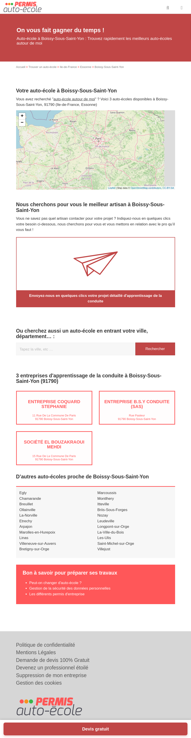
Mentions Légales (36, 652)
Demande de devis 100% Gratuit (52, 660)
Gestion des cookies (39, 683)
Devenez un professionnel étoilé (52, 668)
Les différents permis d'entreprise (57, 594)
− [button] (22, 123)
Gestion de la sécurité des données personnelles (70, 588)
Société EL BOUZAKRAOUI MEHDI (54, 444)
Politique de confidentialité (45, 645)
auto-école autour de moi (74, 99)
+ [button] (22, 116)
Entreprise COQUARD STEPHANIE (54, 404)
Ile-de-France (68, 67)
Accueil (20, 67)
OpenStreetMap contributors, (147, 188)
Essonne (85, 67)
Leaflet (111, 188)
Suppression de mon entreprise (51, 675)
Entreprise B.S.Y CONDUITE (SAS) (136, 404)
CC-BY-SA (168, 188)
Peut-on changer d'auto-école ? (55, 583)
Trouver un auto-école (42, 67)
